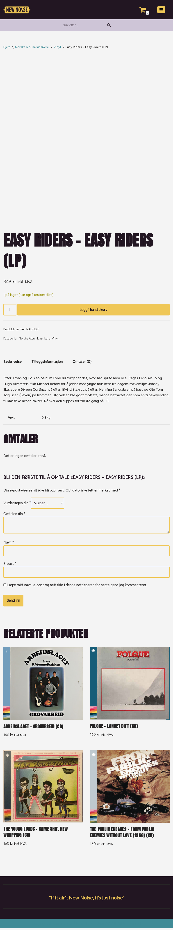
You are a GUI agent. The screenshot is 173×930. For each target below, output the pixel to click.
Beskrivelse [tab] (12, 362)
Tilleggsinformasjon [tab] (47, 362)
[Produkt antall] (9, 310)
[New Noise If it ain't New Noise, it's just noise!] (16, 10)
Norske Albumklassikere (32, 47)
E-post (9, 565)
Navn (8, 543)
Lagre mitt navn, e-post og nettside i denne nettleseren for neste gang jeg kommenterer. (77, 586)
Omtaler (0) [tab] (82, 362)
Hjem (6, 47)
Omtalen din (14, 514)
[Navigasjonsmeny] (161, 9)
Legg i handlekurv (93, 310)
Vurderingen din (17, 504)
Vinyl (57, 47)
